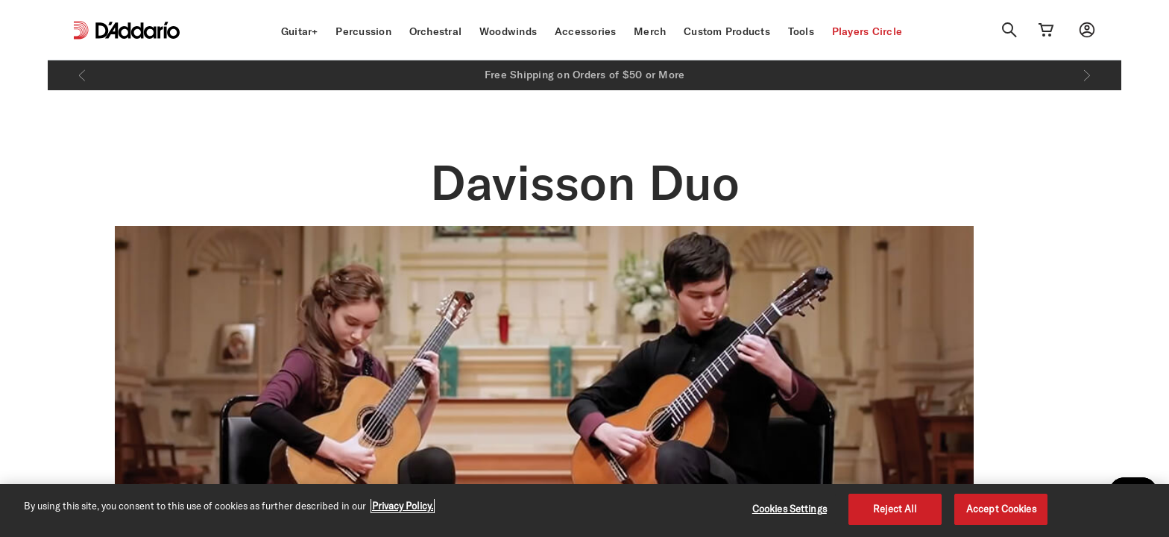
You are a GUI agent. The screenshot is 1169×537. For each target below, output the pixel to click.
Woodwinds (508, 31)
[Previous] (82, 75)
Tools (801, 31)
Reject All (895, 509)
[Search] (1009, 30)
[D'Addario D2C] (137, 30)
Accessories (586, 31)
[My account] (1087, 30)
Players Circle (867, 31)
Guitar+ (299, 31)
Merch (650, 31)
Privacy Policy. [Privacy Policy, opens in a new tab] (402, 506)
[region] (584, 510)
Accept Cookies (1001, 509)
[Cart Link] (1046, 30)
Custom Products (727, 31)
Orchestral (435, 31)
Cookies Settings (789, 509)
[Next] (1087, 75)
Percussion (363, 31)
